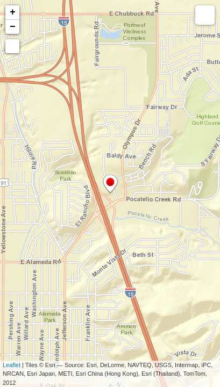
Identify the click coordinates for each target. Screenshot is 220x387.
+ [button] (13, 12)
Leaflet (11, 365)
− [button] (13, 26)
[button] (12, 46)
